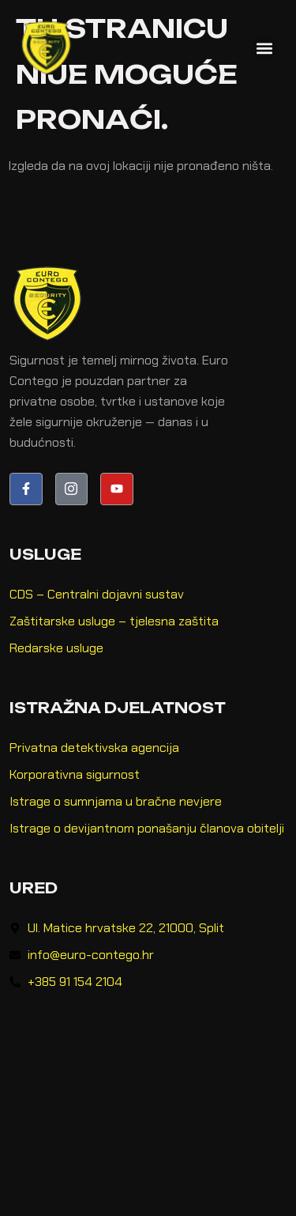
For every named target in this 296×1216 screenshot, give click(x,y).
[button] (264, 48)
